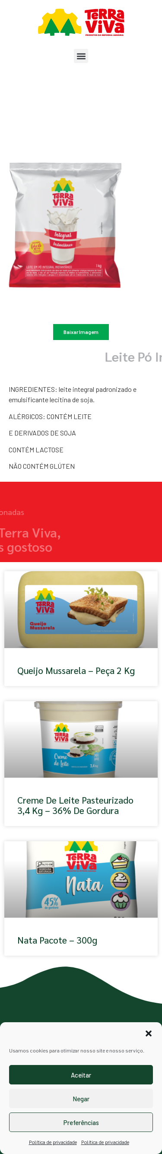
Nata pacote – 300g (57, 940)
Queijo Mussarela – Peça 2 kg (76, 670)
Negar (81, 1099)
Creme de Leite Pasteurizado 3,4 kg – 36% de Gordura (75, 805)
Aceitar (81, 1075)
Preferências (81, 1122)
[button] (148, 1033)
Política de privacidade (53, 1141)
